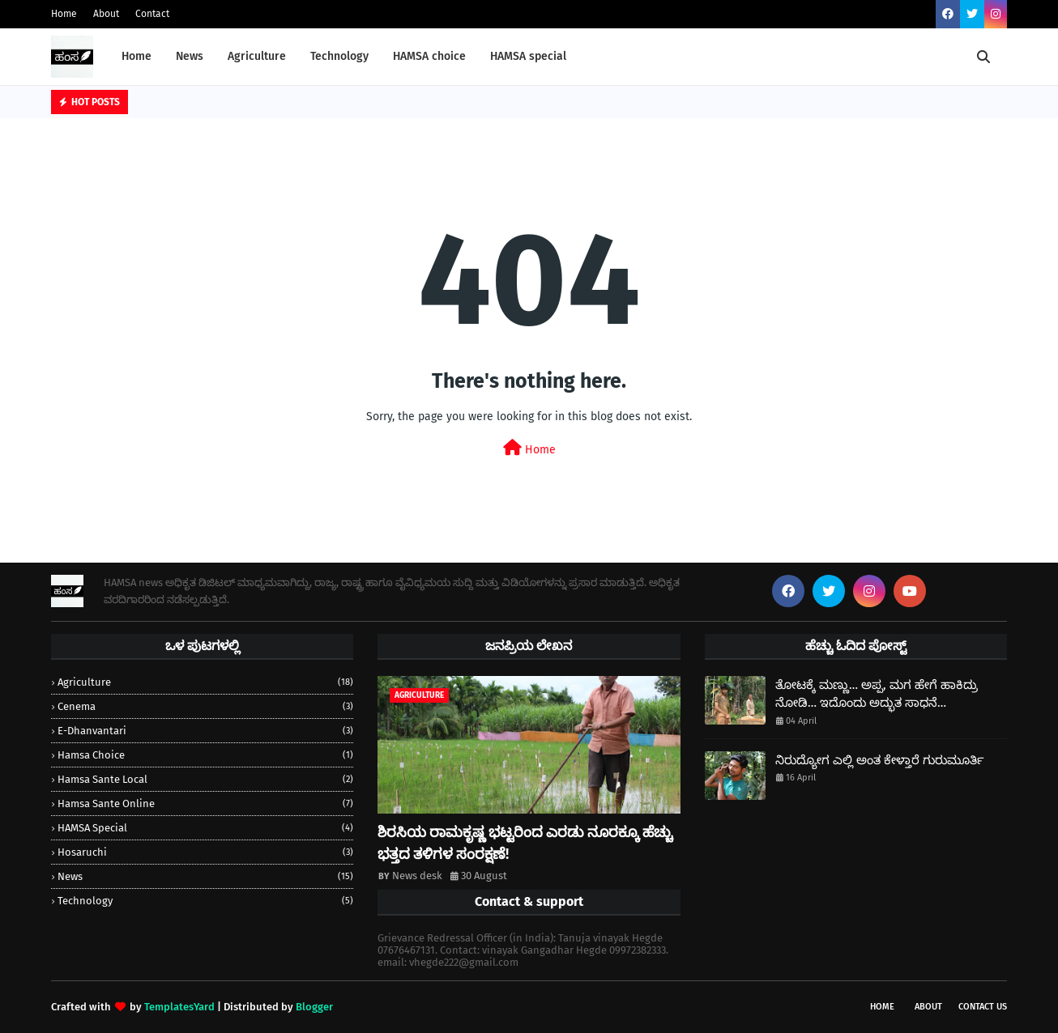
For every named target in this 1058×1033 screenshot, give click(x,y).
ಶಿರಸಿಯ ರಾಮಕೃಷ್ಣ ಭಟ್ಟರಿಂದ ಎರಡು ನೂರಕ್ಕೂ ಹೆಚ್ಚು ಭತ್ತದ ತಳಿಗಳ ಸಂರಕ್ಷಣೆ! (525, 843)
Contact (152, 13)
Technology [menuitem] (339, 56)
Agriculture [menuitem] (257, 56)
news (205, 876)
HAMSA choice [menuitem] (429, 56)
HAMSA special (205, 828)
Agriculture (205, 682)
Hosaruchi (205, 852)
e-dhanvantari (205, 731)
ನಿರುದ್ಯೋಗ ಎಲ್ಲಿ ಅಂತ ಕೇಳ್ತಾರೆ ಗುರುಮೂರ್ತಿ (879, 760)
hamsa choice (205, 755)
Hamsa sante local (205, 779)
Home (64, 13)
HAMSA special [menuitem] (528, 56)
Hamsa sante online (205, 803)
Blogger (314, 1007)
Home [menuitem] (136, 56)
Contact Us (982, 1006)
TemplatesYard (179, 1007)
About (106, 13)
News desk (417, 875)
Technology (205, 901)
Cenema (205, 706)
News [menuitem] (189, 56)
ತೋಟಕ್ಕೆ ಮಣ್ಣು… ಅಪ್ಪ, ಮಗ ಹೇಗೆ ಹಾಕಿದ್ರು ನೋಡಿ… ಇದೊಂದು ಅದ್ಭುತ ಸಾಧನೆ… (876, 694)
